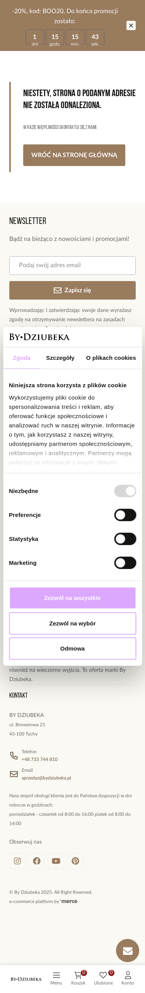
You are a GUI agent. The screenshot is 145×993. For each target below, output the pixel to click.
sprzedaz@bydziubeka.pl (46, 778)
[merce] (68, 901)
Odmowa (72, 648)
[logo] (26, 979)
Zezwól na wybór (72, 623)
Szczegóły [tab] (60, 357)
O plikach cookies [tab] (111, 357)
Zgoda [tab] (22, 357)
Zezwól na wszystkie (72, 598)
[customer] (127, 979)
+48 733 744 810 (40, 759)
